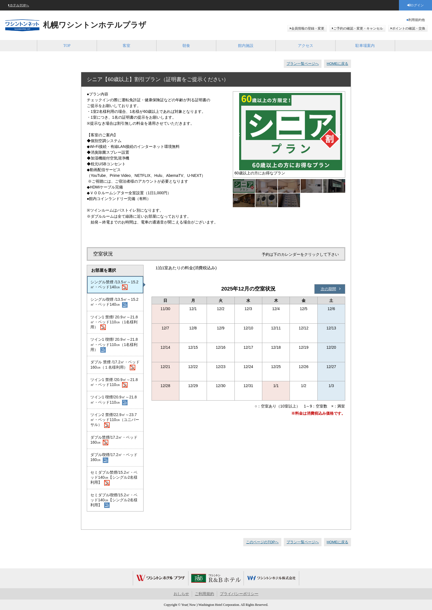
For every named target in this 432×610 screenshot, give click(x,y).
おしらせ (181, 594)
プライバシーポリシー (239, 594)
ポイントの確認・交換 (408, 28)
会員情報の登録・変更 (307, 28)
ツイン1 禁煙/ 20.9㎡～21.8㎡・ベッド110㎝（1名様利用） (114, 322)
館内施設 (245, 46)
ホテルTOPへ (19, 5)
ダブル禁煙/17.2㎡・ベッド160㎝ (113, 440)
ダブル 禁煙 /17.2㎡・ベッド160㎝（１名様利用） (115, 365)
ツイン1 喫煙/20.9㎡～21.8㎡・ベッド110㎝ (113, 400)
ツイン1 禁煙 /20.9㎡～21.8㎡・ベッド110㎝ (114, 382)
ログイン (417, 5)
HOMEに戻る (337, 64)
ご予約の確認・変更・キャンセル (358, 28)
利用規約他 (416, 20)
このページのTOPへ (262, 542)
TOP (67, 46)
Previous (238, 134)
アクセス (305, 46)
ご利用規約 (204, 594)
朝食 (186, 46)
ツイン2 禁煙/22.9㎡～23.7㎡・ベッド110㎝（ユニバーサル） (114, 420)
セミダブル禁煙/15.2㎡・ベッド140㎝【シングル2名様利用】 (113, 478)
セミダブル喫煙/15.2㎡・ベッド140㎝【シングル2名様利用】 (113, 500)
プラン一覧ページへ (303, 64)
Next (339, 134)
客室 (126, 46)
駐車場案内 (365, 46)
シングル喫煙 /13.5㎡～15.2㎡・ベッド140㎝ (114, 302)
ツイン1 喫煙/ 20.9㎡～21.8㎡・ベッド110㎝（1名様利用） (114, 345)
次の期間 (328, 289)
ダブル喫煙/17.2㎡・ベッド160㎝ (113, 457)
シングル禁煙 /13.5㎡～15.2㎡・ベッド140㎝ (114, 285)
